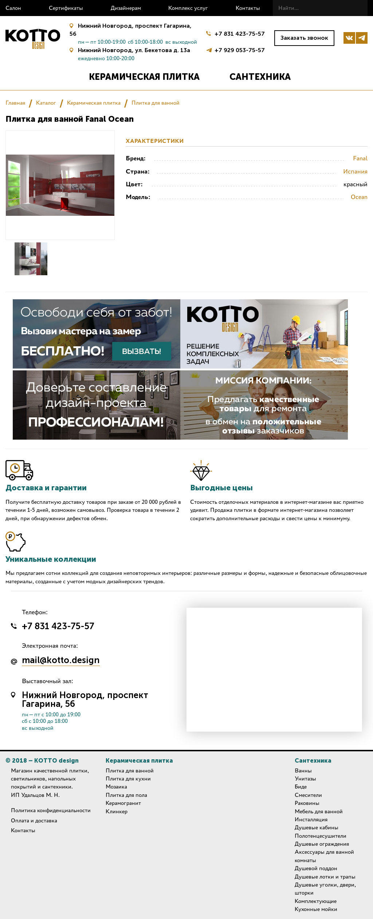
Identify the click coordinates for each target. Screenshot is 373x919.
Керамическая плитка (144, 76)
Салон (13, 8)
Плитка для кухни (128, 778)
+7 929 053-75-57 (240, 49)
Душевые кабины (316, 827)
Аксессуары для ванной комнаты (324, 856)
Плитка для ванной (155, 103)
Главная (15, 103)
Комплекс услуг (188, 8)
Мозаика (116, 786)
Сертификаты (66, 8)
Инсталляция (311, 819)
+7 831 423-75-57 (240, 33)
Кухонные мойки (316, 909)
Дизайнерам (126, 8)
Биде (301, 786)
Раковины (307, 803)
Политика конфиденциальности (51, 810)
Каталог (46, 103)
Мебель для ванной (319, 811)
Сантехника (260, 76)
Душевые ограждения (322, 844)
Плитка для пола (126, 795)
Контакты (248, 8)
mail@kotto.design (61, 660)
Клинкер (116, 811)
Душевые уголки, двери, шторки (325, 888)
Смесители (308, 795)
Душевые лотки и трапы (325, 876)
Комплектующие (316, 901)
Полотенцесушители (320, 836)
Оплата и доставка (34, 820)
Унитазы (305, 778)
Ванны (303, 770)
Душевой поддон (316, 868)
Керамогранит (123, 803)
